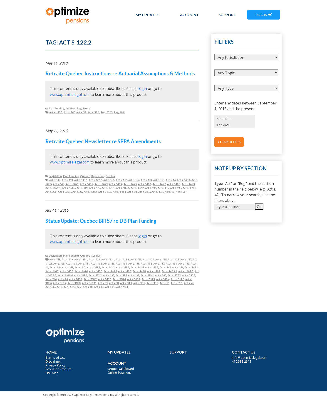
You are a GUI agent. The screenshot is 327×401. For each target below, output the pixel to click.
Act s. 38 (81, 112)
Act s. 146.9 (188, 184)
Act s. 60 (169, 191)
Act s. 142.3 (122, 267)
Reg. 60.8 (119, 112)
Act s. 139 (158, 180)
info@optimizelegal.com (249, 357)
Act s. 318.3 (148, 279)
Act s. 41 (189, 283)
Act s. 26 (77, 191)
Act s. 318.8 (74, 283)
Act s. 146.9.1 (53, 188)
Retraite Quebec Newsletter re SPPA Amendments (103, 141)
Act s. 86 (110, 287)
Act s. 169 (82, 188)
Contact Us (243, 352)
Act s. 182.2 (137, 188)
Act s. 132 (121, 180)
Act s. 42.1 (157, 191)
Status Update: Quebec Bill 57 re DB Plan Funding (100, 221)
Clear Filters (229, 142)
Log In (261, 14)
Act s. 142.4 (183, 180)
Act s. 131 (83, 263)
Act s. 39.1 (177, 283)
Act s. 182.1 (122, 188)
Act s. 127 (185, 259)
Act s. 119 (67, 180)
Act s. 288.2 (90, 191)
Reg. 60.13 (107, 112)
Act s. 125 (108, 180)
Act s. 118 (54, 180)
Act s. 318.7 (59, 283)
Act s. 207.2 (174, 275)
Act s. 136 (146, 263)
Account (189, 14)
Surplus (110, 176)
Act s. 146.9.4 (65, 275)
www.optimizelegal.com (69, 94)
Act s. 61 (99, 287)
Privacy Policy (55, 365)
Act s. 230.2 (64, 191)
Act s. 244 (51, 279)
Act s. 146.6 (144, 184)
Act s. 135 (133, 263)
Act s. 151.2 (68, 188)
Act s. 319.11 (89, 283)
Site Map (51, 373)
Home (51, 352)
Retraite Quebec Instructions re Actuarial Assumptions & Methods (120, 73)
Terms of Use (55, 357)
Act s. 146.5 (130, 184)
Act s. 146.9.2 (185, 271)
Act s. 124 (148, 259)
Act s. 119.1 (80, 180)
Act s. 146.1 (72, 184)
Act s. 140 (55, 267)
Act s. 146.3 (101, 184)
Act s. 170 (94, 188)
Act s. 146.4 (115, 184)
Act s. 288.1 (75, 279)
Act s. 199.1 (189, 188)
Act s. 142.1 (93, 267)
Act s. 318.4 (119, 191)
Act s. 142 (80, 267)
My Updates (147, 14)
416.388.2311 (241, 361)
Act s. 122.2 (55, 112)
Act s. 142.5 (151, 267)
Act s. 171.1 (108, 188)
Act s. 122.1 (107, 259)
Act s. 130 (71, 263)
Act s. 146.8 (173, 184)
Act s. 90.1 (182, 191)
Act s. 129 (58, 263)
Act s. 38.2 (144, 191)
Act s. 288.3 (104, 279)
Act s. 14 (171, 180)
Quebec (71, 108)
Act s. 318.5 (177, 279)
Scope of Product (58, 369)
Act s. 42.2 (76, 287)
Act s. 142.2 (108, 267)
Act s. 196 (163, 188)
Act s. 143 (165, 267)
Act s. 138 (146, 180)
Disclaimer (53, 361)
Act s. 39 (164, 283)
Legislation (55, 176)
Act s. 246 (69, 112)
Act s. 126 (173, 259)
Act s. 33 (132, 191)
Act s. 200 (51, 191)
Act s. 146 (58, 184)
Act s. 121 (94, 259)
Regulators (83, 108)
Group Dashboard (121, 368)
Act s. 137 (158, 263)
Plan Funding (56, 108)
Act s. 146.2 (86, 184)
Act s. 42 (50, 287)
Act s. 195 (150, 188)
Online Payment (119, 372)
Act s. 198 (175, 188)
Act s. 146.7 (159, 184)
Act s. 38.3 (152, 283)
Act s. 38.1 (93, 112)
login (142, 88)
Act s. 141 (67, 267)
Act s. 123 (135, 259)
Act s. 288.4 (119, 279)
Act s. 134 (133, 180)
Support (227, 14)
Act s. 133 (108, 263)
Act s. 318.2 (104, 191)
